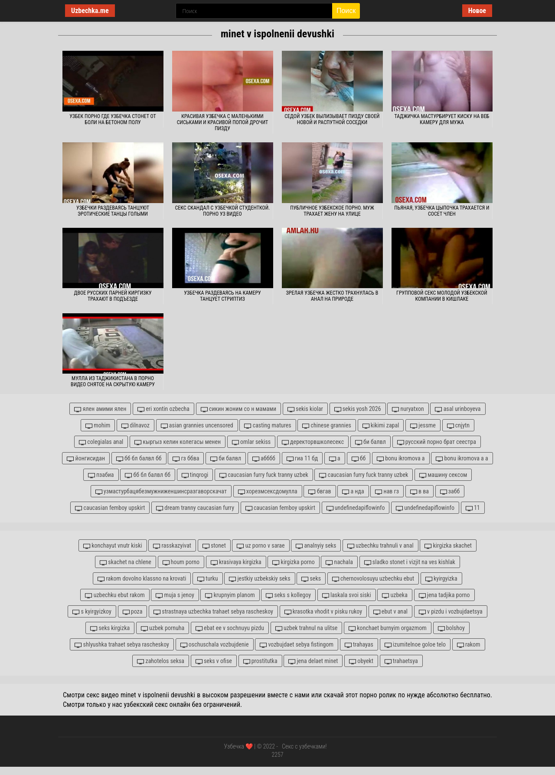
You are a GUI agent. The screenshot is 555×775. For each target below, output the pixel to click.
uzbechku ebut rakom (114, 595)
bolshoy (451, 628)
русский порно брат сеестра (436, 442)
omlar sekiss (251, 442)
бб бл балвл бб (139, 458)
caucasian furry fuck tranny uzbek (263, 475)
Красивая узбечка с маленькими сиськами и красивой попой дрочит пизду (222, 122)
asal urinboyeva (457, 409)
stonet (214, 545)
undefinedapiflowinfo (355, 508)
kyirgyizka (441, 578)
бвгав (319, 491)
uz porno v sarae (260, 545)
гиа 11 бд (302, 458)
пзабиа (101, 475)
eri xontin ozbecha (163, 409)
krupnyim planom (230, 595)
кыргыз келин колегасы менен (177, 442)
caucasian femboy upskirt (110, 508)
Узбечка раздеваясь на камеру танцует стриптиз (222, 296)
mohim (97, 425)
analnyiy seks (316, 545)
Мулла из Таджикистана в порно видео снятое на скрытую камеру (113, 381)
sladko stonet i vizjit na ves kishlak (409, 562)
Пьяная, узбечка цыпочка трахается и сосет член (441, 211)
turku (207, 578)
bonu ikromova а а (462, 458)
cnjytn (458, 425)
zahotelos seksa (160, 661)
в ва (419, 491)
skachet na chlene (125, 562)
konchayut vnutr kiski (112, 545)
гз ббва (186, 458)
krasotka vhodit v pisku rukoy (323, 611)
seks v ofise (214, 661)
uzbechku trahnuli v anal (380, 545)
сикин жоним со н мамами (238, 409)
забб (450, 491)
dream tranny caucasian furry (195, 508)
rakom (468, 644)
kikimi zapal (380, 425)
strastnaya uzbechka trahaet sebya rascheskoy (213, 611)
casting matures (267, 425)
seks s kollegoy (288, 595)
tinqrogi (195, 475)
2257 (277, 754)
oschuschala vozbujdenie (214, 644)
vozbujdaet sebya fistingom (296, 644)
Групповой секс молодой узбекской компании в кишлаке (441, 296)
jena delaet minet (313, 661)
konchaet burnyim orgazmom (388, 628)
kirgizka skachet (448, 545)
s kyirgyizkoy (91, 611)
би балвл (370, 442)
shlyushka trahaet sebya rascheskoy (122, 644)
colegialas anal (101, 442)
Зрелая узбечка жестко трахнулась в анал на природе (332, 296)
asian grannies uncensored (197, 425)
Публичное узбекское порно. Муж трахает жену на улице (332, 211)
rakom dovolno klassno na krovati (142, 578)
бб (359, 458)
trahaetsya (401, 661)
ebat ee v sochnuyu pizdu (230, 628)
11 (473, 508)
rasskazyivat (172, 545)
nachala (339, 562)
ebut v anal (390, 611)
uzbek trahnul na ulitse (306, 628)
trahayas (359, 644)
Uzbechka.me (90, 11)
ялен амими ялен (100, 409)
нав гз (387, 491)
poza (133, 611)
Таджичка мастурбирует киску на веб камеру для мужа (442, 119)
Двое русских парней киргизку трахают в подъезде (113, 296)
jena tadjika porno (444, 595)
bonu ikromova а (401, 458)
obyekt (361, 661)
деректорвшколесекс (313, 442)
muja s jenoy (175, 595)
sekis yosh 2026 (357, 409)
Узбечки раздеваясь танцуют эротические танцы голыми (112, 211)
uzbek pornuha (162, 628)
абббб (263, 458)
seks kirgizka (110, 628)
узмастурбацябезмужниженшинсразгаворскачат (161, 491)
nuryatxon (408, 409)
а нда (353, 491)
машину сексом (443, 475)
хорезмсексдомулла (267, 491)
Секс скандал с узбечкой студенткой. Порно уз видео (222, 211)
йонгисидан (86, 458)
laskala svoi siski (346, 595)
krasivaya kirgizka (236, 562)
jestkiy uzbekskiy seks (259, 578)
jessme (423, 425)
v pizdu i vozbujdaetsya (451, 611)
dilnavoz (135, 425)
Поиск (346, 10)
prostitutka (260, 661)
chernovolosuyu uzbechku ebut (373, 578)
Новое (477, 11)
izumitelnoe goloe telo (415, 644)
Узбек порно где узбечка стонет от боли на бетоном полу (112, 119)
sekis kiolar (305, 409)
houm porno (181, 562)
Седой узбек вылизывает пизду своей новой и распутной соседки (331, 119)
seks (311, 578)
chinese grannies (326, 425)
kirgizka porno (293, 562)
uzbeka (395, 595)
